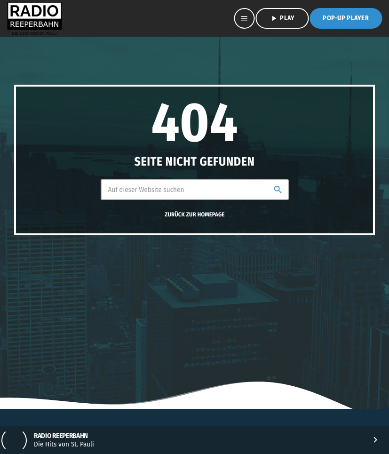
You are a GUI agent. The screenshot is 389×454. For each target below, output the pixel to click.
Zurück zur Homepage (194, 214)
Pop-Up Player (346, 18)
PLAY (282, 18)
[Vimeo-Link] (34, 18)
